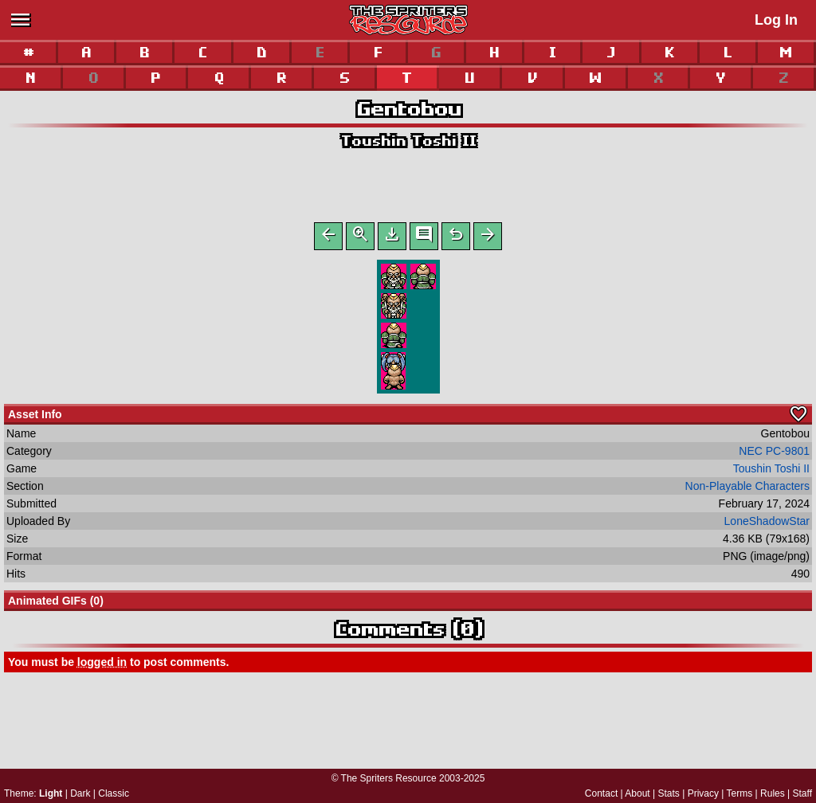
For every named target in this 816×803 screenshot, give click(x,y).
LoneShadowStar (767, 524)
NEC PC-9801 (774, 454)
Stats (669, 793)
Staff (802, 793)
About (637, 793)
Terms (740, 793)
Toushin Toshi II (408, 140)
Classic (113, 793)
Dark (80, 793)
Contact (601, 793)
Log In (776, 20)
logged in (102, 665)
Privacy (703, 793)
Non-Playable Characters (747, 489)
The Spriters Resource (389, 778)
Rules (772, 793)
